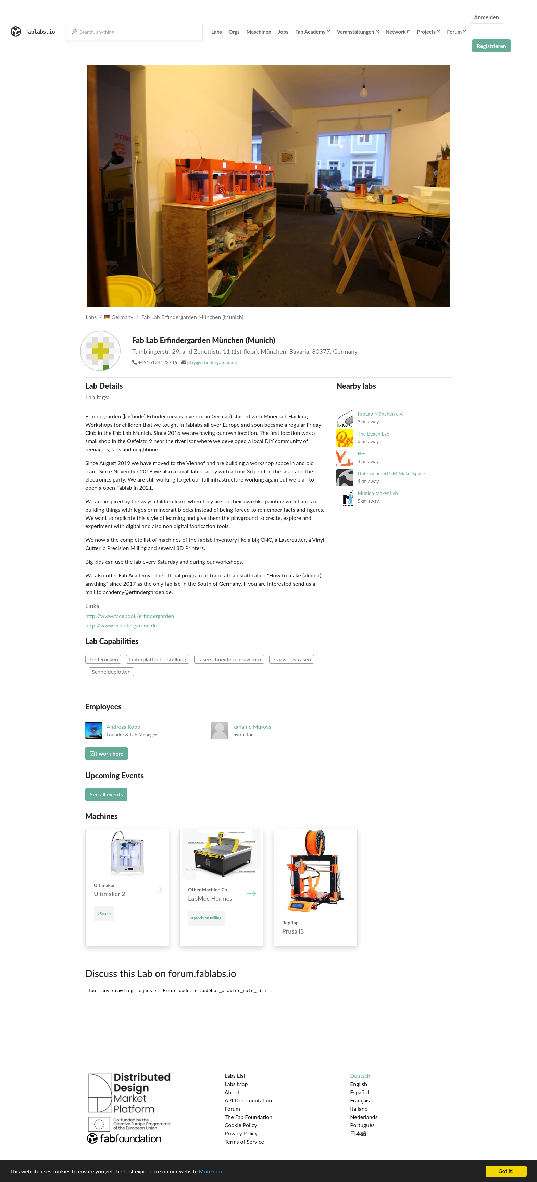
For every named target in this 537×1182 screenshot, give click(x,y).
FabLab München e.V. (380, 414)
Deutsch (360, 1075)
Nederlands (363, 1116)
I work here (106, 753)
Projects (428, 31)
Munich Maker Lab (378, 493)
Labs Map (236, 1084)
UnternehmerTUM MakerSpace (391, 473)
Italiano (359, 1108)
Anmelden (486, 17)
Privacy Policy (241, 1133)
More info (210, 1171)
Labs (216, 31)
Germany (118, 317)
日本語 (358, 1133)
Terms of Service (244, 1141)
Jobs (283, 31)
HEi (361, 453)
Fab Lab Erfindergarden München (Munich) (192, 317)
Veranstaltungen (358, 31)
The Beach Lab (373, 434)
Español (359, 1092)
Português (362, 1125)
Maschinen (259, 31)
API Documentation (248, 1100)
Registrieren (491, 45)
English (358, 1084)
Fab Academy (312, 31)
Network (398, 31)
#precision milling (206, 918)
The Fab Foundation (249, 1116)
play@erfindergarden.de (212, 362)
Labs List (235, 1075)
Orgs (234, 31)
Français (360, 1100)
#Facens (104, 913)
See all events (106, 794)
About (232, 1092)
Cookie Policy (241, 1125)
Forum (456, 31)
